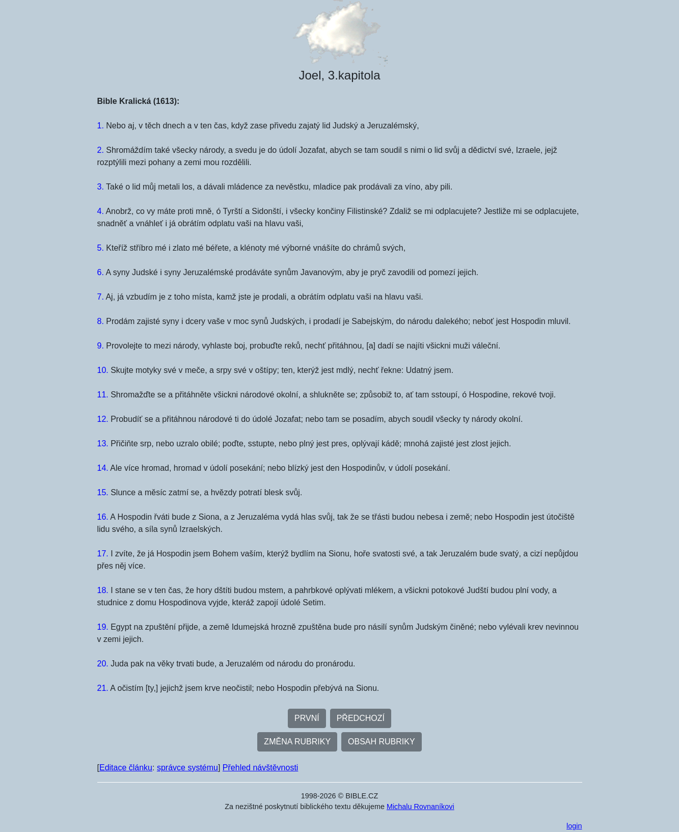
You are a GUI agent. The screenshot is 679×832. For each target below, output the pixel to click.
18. (102, 590)
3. (100, 186)
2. (100, 150)
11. (102, 394)
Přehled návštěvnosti (260, 767)
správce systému (187, 767)
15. (102, 492)
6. (100, 272)
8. (100, 321)
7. (100, 296)
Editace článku (125, 767)
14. (102, 468)
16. (102, 517)
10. (102, 370)
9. (100, 345)
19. (102, 627)
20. (102, 663)
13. (102, 443)
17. (102, 553)
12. (102, 419)
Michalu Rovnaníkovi (420, 806)
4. (100, 211)
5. (100, 248)
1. (100, 125)
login (574, 826)
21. (102, 688)
